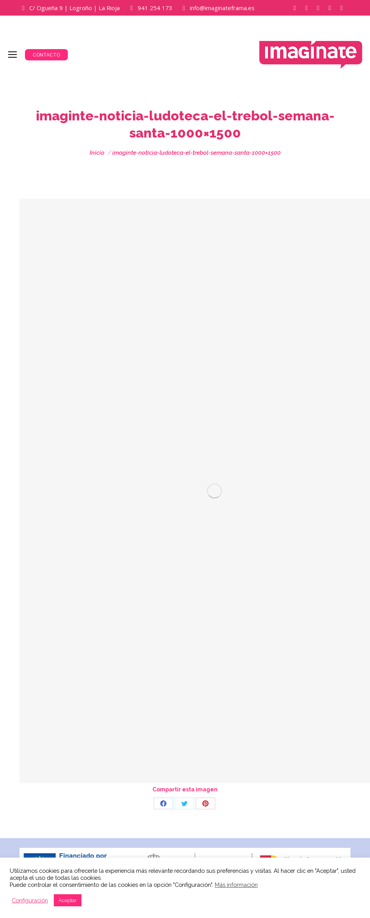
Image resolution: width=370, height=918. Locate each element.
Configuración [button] (30, 900)
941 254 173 (155, 8)
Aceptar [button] (67, 900)
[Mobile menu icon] (12, 54)
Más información (236, 884)
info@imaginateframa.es (222, 8)
